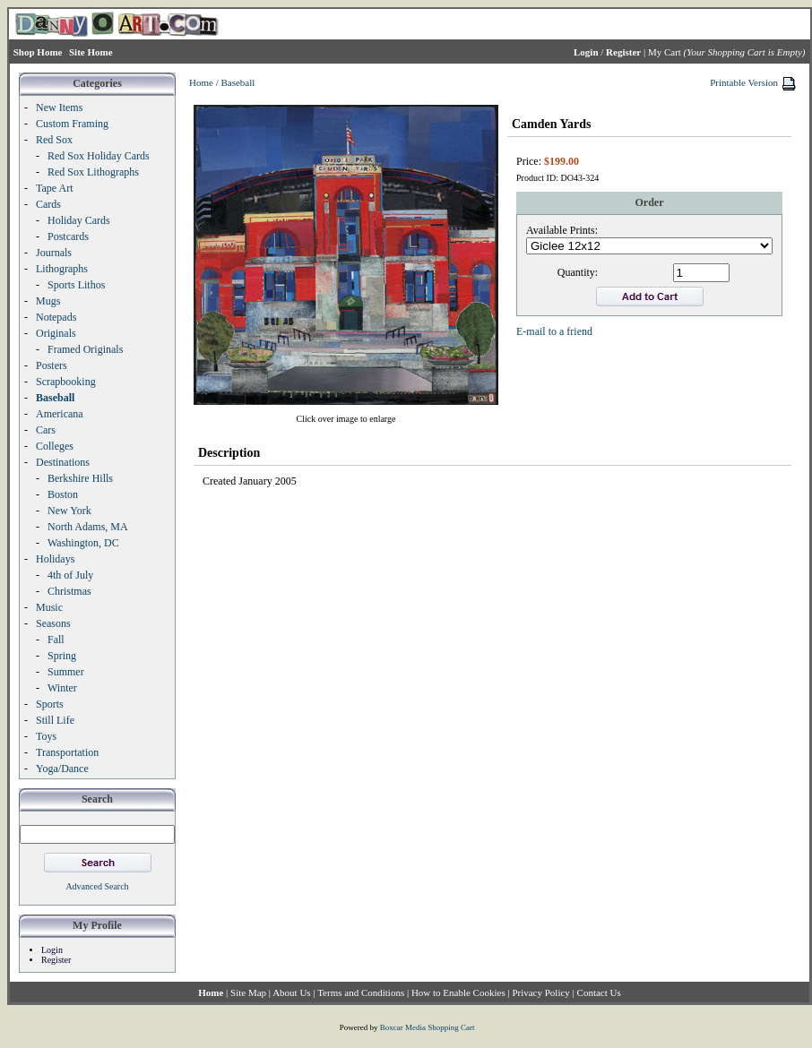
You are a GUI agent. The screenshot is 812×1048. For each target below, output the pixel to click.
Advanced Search (96, 886)
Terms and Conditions (360, 992)
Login (52, 950)
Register (56, 960)
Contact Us (599, 992)
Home (201, 82)
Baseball (237, 82)
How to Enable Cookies (458, 992)
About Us (291, 992)
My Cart (664, 52)
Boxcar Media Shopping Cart (427, 1027)
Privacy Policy (540, 992)
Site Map (248, 992)
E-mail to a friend (554, 331)
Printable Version (744, 82)
